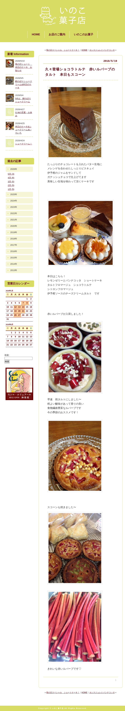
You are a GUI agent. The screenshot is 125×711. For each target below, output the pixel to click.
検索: (7, 355)
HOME (36, 34)
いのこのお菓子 (83, 34)
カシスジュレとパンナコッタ (102, 50)
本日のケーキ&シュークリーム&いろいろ (23, 129)
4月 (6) (11, 177)
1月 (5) (11, 189)
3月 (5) (11, 181)
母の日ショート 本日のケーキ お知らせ (23, 67)
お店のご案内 (57, 34)
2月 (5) (11, 185)
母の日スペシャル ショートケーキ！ (62, 50)
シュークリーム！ (23, 144)
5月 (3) (11, 174)
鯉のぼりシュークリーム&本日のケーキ (23, 84)
